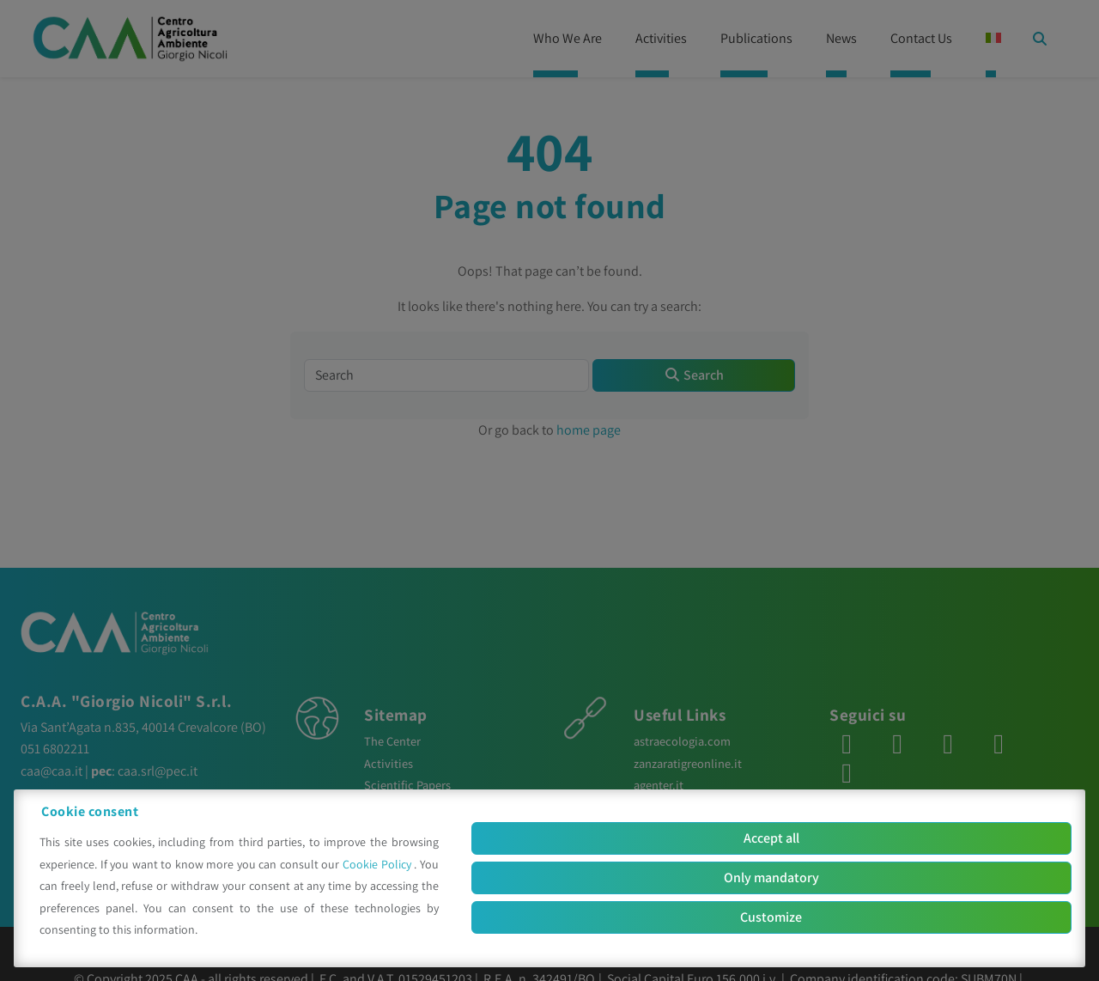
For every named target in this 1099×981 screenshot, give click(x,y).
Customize (771, 917)
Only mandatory (771, 877)
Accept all (771, 838)
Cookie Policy (378, 864)
